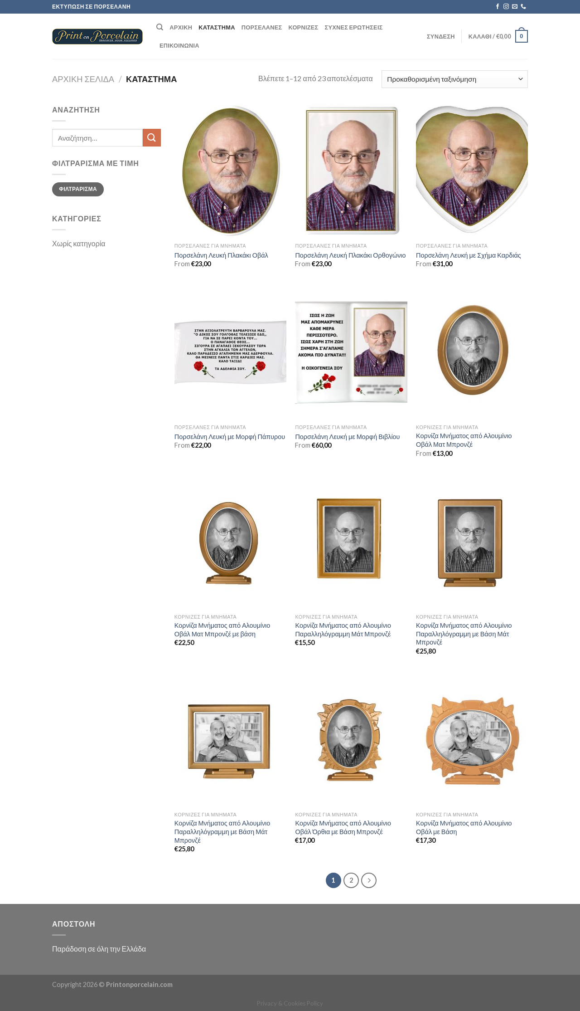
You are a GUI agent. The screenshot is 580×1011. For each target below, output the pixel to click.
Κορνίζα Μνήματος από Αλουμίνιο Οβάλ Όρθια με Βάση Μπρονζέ (343, 827)
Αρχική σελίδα (83, 79)
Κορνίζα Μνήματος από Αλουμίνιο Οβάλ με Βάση (464, 827)
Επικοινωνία (179, 45)
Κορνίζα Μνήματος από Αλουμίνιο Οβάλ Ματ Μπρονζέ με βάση (222, 629)
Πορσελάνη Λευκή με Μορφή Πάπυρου (229, 436)
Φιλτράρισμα (78, 189)
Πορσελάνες (262, 27)
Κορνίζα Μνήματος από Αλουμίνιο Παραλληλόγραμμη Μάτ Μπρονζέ (343, 629)
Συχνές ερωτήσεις (354, 27)
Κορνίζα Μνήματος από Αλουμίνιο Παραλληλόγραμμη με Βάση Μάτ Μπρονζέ (464, 633)
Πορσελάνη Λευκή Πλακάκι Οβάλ (221, 255)
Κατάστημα (216, 27)
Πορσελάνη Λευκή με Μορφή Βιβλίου (347, 436)
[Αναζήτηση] (159, 27)
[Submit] (152, 138)
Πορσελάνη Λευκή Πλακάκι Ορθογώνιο (350, 255)
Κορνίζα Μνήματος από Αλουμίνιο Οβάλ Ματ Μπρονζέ (464, 440)
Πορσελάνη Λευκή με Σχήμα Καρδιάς (468, 255)
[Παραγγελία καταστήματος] (455, 79)
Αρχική (180, 27)
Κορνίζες (303, 27)
